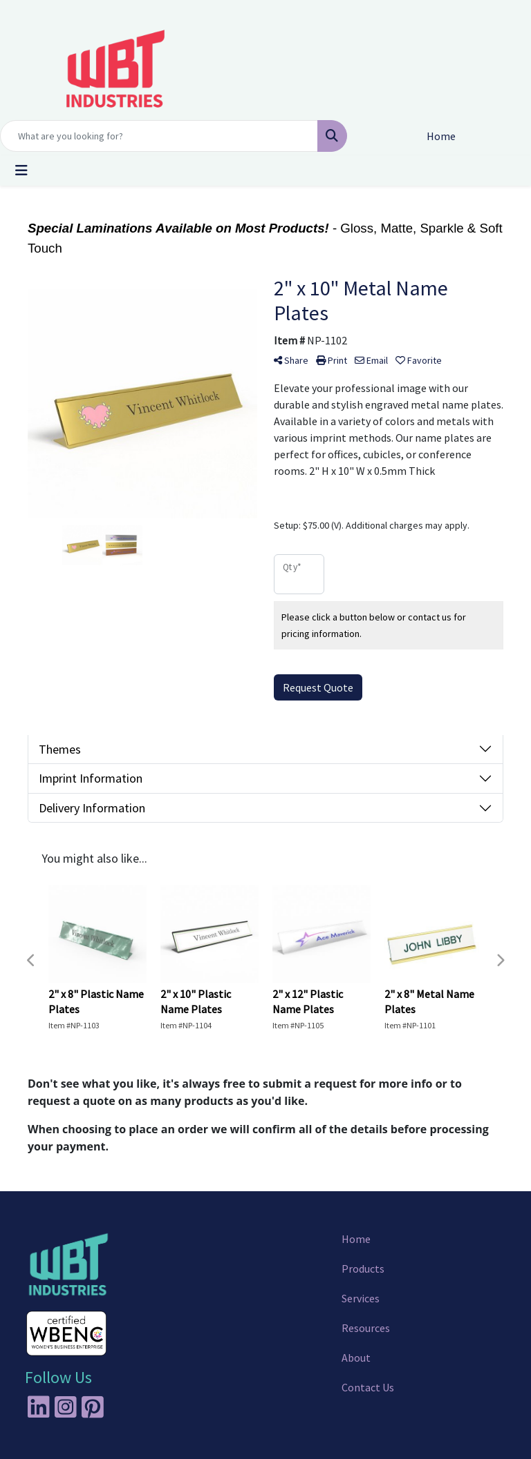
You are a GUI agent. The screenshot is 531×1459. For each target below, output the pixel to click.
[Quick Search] (159, 136)
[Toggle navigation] (21, 170)
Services (361, 1298)
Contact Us (368, 1387)
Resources (366, 1328)
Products (363, 1268)
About (356, 1357)
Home (356, 1239)
